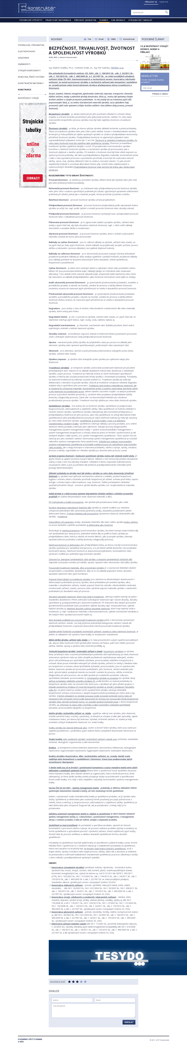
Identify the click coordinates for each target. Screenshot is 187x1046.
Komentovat (129, 39)
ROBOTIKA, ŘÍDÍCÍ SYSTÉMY (31, 76)
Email (101, 39)
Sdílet (113, 39)
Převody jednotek (85, 20)
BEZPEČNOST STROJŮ (28, 98)
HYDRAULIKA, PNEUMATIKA (31, 45)
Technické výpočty (31, 20)
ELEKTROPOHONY (26, 51)
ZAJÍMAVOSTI (24, 64)
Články (104, 20)
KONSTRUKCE (24, 89)
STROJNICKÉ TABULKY (140, 20)
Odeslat (129, 1022)
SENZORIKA (23, 57)
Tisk (89, 39)
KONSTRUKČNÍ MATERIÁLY (31, 83)
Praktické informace (58, 20)
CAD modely (118, 20)
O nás (21, 1042)
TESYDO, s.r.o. (117, 67)
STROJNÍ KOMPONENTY (29, 70)
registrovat (163, 2)
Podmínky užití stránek (30, 1039)
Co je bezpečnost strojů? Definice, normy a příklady (154, 49)
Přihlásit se (151, 2)
